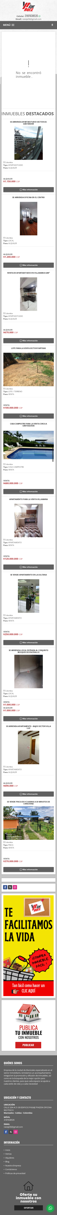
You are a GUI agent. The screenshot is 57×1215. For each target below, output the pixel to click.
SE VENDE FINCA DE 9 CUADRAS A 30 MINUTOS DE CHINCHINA (28, 803)
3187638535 (31, 16)
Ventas (8, 1153)
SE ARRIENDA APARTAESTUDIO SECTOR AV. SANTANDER (28, 123)
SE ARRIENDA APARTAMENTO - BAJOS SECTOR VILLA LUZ (28, 727)
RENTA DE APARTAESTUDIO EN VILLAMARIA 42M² (28, 273)
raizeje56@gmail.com (13, 1126)
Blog (7, 1161)
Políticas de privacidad (15, 1173)
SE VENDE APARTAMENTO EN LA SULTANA (28, 575)
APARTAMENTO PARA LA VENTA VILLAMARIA (28, 499)
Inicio (7, 1150)
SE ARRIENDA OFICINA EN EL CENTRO (28, 197)
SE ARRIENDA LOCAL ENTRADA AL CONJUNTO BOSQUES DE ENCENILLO (28, 651)
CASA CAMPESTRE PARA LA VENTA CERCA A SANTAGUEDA (28, 425)
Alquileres (9, 1157)
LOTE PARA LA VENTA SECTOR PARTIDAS (28, 348)
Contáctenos (11, 1169)
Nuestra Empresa (13, 1165)
